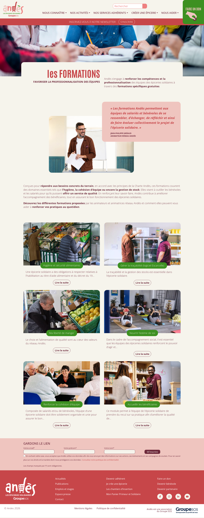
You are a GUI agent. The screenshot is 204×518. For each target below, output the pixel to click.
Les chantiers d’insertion (119, 489)
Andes (10, 508)
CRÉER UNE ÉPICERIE (143, 12)
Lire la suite (61, 282)
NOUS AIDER (169, 12)
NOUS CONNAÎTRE (53, 12)
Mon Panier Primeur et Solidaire (123, 494)
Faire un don (164, 479)
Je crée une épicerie (116, 484)
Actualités (60, 479)
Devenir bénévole (166, 484)
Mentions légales (83, 508)
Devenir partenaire (167, 489)
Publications (61, 484)
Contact (59, 499)
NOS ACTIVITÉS (79, 12)
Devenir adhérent (115, 479)
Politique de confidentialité (111, 508)
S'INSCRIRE (126, 22)
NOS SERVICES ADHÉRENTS (110, 12)
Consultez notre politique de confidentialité (100, 460)
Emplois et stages (64, 489)
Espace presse (63, 494)
